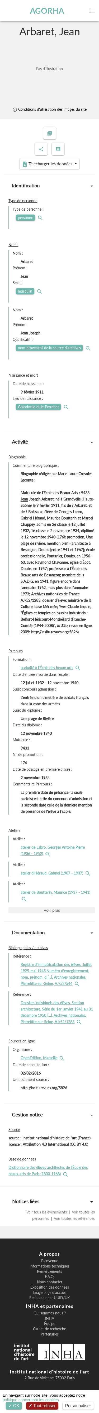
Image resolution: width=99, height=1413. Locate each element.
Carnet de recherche (49, 1329)
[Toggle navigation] (93, 10)
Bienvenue (49, 1261)
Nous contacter (49, 1282)
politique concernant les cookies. (31, 1399)
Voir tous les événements (47, 1212)
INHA (49, 1318)
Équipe (49, 1323)
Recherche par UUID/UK (49, 1298)
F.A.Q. (49, 1276)
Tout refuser (42, 1406)
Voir (52, 909)
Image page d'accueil (49, 1292)
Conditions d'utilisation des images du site (49, 109)
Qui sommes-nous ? (50, 1313)
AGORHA (47, 10)
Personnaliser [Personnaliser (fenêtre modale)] (78, 1406)
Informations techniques (49, 1266)
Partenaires (50, 1334)
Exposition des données (49, 1287)
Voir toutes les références (74, 1218)
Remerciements (49, 1271)
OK (13, 1406)
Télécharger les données (47, 164)
